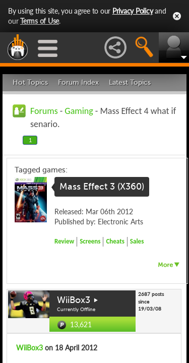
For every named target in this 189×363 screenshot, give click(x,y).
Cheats (115, 241)
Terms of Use (39, 21)
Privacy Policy (132, 11)
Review (64, 241)
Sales (137, 241)
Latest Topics (130, 82)
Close (177, 16)
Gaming (79, 110)
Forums (44, 110)
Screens (90, 241)
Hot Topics (30, 82)
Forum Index (78, 82)
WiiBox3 (73, 300)
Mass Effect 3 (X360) (101, 186)
